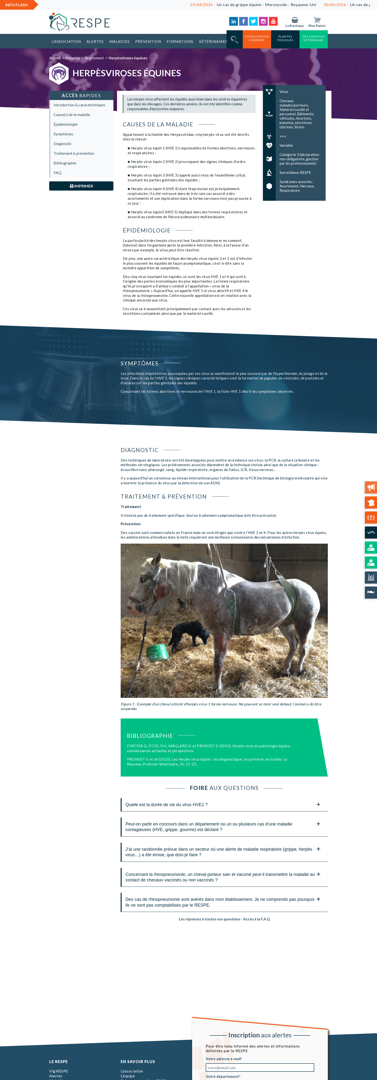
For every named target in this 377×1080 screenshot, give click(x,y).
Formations (180, 41)
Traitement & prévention (74, 153)
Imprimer (81, 186)
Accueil (55, 58)
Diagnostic (63, 143)
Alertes (95, 41)
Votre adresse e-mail (223, 1059)
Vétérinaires (213, 41)
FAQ (57, 172)
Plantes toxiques (285, 38)
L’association (66, 41)
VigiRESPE (58, 1071)
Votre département (222, 1076)
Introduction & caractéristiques (79, 104)
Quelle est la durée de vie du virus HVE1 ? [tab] (223, 804)
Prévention (148, 41)
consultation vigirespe (257, 38)
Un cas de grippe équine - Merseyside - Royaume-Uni (261, 4)
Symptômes (63, 133)
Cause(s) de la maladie (72, 114)
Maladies (119, 41)
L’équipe (128, 1075)
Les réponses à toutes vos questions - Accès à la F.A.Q (224, 919)
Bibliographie (65, 163)
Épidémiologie (66, 124)
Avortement (94, 58)
